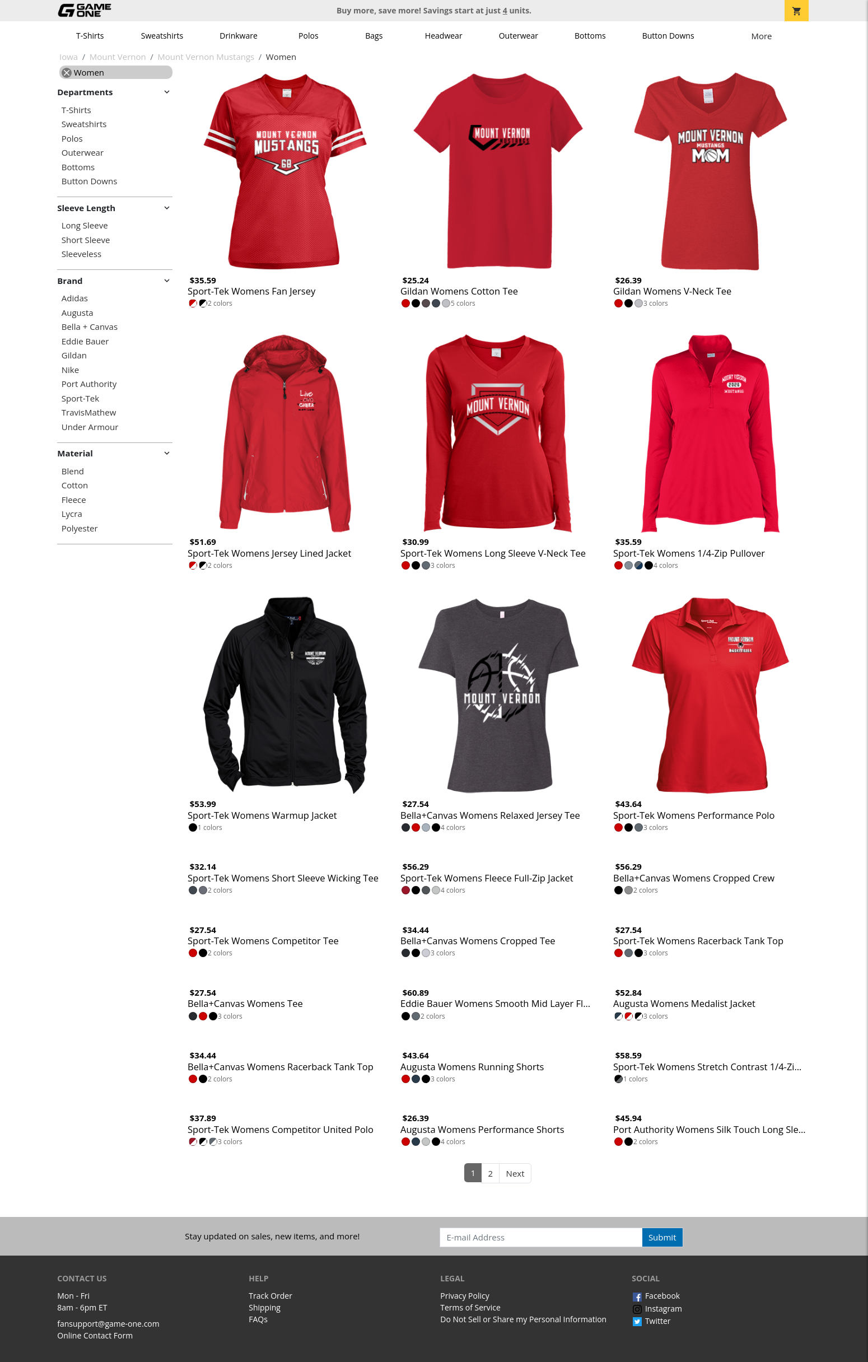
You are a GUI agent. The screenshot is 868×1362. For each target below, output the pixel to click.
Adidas (75, 298)
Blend (73, 471)
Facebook (656, 1295)
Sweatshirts (162, 35)
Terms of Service (470, 1307)
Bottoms (590, 35)
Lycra (72, 514)
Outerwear (518, 35)
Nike (70, 370)
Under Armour (90, 427)
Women (83, 72)
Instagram (657, 1308)
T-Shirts (90, 35)
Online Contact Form (95, 1335)
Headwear (444, 35)
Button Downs (668, 35)
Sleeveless (81, 254)
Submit (662, 1237)
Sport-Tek (80, 398)
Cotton (75, 485)
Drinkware (239, 35)
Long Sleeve (85, 225)
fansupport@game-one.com (108, 1323)
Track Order (270, 1295)
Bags (373, 35)
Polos (308, 35)
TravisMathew (89, 412)
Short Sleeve (86, 240)
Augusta (78, 313)
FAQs (258, 1319)
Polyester (80, 528)
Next (515, 1173)
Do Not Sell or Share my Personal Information (523, 1319)
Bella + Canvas (90, 327)
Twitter (651, 1321)
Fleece (74, 500)
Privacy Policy (464, 1295)
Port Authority (89, 384)
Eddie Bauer (85, 341)
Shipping (265, 1307)
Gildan (74, 355)
